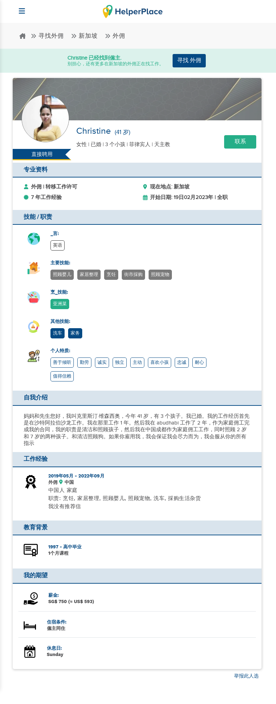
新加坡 (85, 36)
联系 (240, 141)
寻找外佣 (48, 36)
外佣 (115, 36)
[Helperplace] (18, 7)
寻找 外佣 (189, 60)
